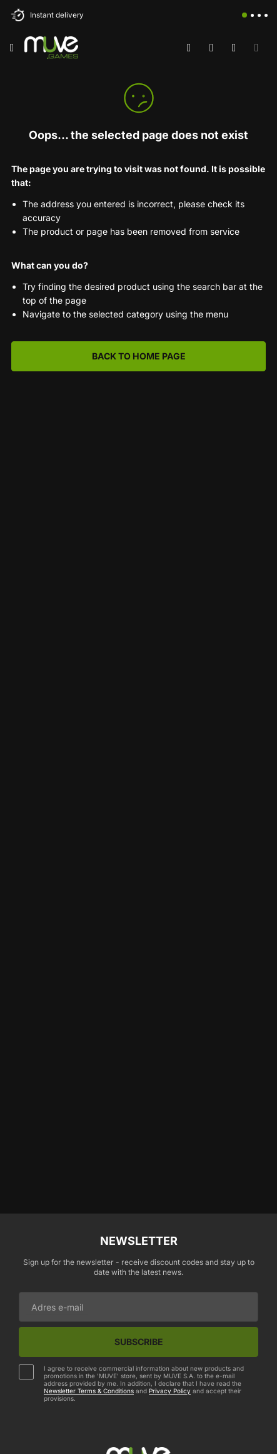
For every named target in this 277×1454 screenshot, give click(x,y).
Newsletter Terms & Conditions (89, 1391)
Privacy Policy (170, 1391)
